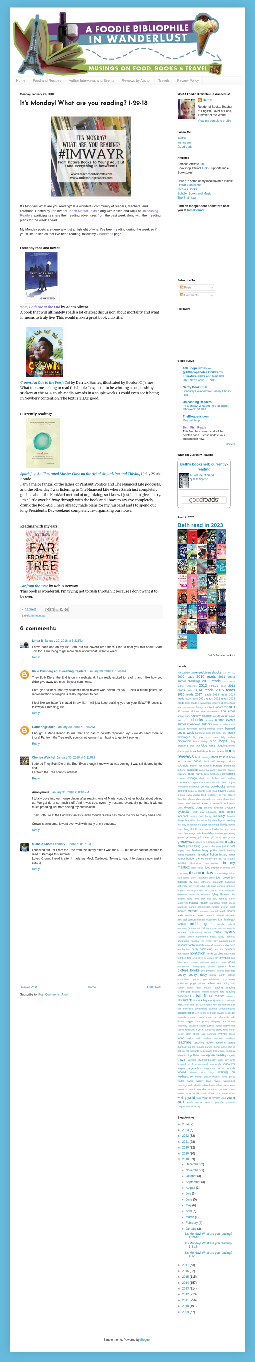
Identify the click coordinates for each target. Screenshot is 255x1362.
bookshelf (209, 761)
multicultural (195, 932)
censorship (228, 773)
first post (202, 824)
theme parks (220, 1047)
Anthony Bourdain (201, 715)
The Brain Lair (187, 198)
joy (190, 881)
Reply (36, 657)
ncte (232, 945)
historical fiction (207, 854)
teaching (184, 1042)
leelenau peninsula (188, 894)
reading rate (217, 991)
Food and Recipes (47, 80)
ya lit (191, 1098)
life (233, 894)
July (189, 1193)
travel (182, 1060)
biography (184, 741)
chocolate (183, 782)
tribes (220, 1059)
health (222, 850)
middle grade (202, 924)
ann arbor (228, 711)
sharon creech (196, 1017)
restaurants (185, 1000)
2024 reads (191, 703)
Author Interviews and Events (91, 80)
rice (195, 1000)
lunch (232, 898)
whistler (198, 1085)
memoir (193, 911)
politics (231, 975)
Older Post (154, 987)
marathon (215, 903)
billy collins (228, 737)
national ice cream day (204, 941)
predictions (183, 979)
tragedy (231, 1055)
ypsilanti (230, 1102)
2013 (223, 685)
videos (182, 1072)
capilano (182, 773)
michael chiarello (225, 915)
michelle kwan (204, 919)
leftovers (205, 894)
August (191, 1188)
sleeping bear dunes (223, 1021)
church (216, 782)
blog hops (218, 741)
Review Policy (188, 80)
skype (189, 1021)
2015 (186, 1276)
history (223, 854)
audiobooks (193, 720)
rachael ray (213, 983)
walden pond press (223, 1076)
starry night (222, 1029)
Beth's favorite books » (221, 655)
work (188, 1093)
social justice (207, 1025)
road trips (230, 1000)
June (189, 1199)
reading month (200, 991)
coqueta (192, 791)
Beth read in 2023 (200, 525)
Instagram (184, 142)
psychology (229, 979)
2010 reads (206, 676)
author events (225, 720)
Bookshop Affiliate (190, 168)
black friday (200, 741)
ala (203, 711)
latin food (204, 890)
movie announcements (222, 928)
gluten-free (201, 841)
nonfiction (197, 953)
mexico (201, 915)
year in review (211, 1097)
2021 (186, 1142)
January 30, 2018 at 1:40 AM (76, 727)
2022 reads (221, 698)
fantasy (219, 816)
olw (216, 957)
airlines (195, 711)
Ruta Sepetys (200, 479)
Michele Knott (42, 844)
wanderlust (229, 1081)
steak (232, 1029)
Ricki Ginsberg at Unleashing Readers (59, 671)
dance (191, 799)
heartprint (190, 854)
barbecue (200, 733)
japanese (203, 877)
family (208, 816)
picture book (226, 966)
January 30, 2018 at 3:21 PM (75, 757)
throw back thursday (224, 1051)
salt (233, 1004)
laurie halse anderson (223, 890)
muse (207, 932)
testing (231, 1042)
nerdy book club (202, 949)
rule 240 (217, 1004)
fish (210, 824)
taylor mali (193, 1038)
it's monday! (221, 873)
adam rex (222, 707)
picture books (189, 970)
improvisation (212, 863)
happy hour (184, 850)
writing (182, 1098)
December (193, 1164)
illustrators (195, 863)
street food (199, 1033)
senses (220, 1013)
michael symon (187, 919)
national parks (227, 941)
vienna (193, 1072)
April (189, 1211)
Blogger (145, 1340)
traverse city (194, 1059)
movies (182, 932)
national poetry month (191, 945)
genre (181, 837)
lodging (181, 898)
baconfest (191, 728)
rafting (226, 983)
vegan (181, 1068)
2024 (186, 1124)
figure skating (226, 820)
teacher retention (213, 1038)
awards (217, 724)
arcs (220, 716)
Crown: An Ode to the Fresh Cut (45, 382)
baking (202, 728)
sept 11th (230, 1013)
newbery (230, 949)
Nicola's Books (187, 189)
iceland (182, 863)
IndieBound (195, 210)
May (189, 1205)
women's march (187, 1089)
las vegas (192, 890)
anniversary (184, 715)
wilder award (223, 1085)
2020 (186, 1147)
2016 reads (186, 694)
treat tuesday (209, 1059)
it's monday (38, 615)
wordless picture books (221, 1089)
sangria (213, 1008)
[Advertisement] (91, 963)
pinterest (210, 970)
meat (232, 907)
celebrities (215, 773)
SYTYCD (223, 1033)
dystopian (184, 812)
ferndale (212, 820)
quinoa (201, 983)
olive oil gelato (206, 957)
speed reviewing (186, 1029)
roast (181, 1004)
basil (219, 733)
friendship (208, 833)
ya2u (199, 1097)
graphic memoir (216, 841)
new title (218, 949)
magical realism (198, 902)
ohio (194, 957)
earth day (198, 811)
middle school (226, 924)
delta (187, 803)
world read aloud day (206, 1093)
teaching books (204, 1042)
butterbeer (229, 765)
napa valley (217, 936)
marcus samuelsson (199, 907)
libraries (225, 894)
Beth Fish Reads (194, 427)
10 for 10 (229, 672)
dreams (208, 807)
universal (203, 1064)
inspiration (216, 867)
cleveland (183, 786)
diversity (189, 807)
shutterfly (224, 1017)
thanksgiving (184, 1047)
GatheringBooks (43, 727)
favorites (190, 820)
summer (211, 1033)
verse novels (226, 1068)
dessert (195, 803)
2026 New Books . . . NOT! (199, 380)
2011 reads (211, 681)
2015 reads (225, 690)
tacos (232, 1033)
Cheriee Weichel (43, 757)
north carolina (214, 953)
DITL (180, 807)
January (191, 1228)
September (193, 1182)
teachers (230, 1038)
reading (218, 987)
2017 (186, 1265)
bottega (221, 761)
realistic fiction (201, 996)
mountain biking (200, 928)
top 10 (192, 1055)
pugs (193, 983)
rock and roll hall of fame (198, 1004)
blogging (222, 745)
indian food (203, 867)
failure (193, 816)
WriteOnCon (228, 1093)
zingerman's (184, 1106)
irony (185, 873)
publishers (183, 983)
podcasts (230, 970)
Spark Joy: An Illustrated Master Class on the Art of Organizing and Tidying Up (83, 474)
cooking (182, 790)
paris (223, 962)
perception (183, 966)
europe (230, 811)
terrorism (221, 1042)
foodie (215, 829)
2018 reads (220, 694)
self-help (211, 1013)
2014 (189, 690)
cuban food (199, 795)
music (218, 932)
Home (20, 80)
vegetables (194, 1068)
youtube (219, 1102)
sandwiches (201, 1008)
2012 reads (208, 686)
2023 (186, 1130)
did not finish (227, 803)
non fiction (183, 953)
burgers (217, 765)
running (226, 1004)
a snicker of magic (194, 707)
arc (214, 715)
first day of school (187, 824)
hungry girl (211, 858)
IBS (220, 858)
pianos (211, 966)
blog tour (195, 745)
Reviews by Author (136, 80)
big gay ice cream (205, 737)
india (193, 867)
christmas (205, 782)
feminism (201, 820)
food (193, 829)
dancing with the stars (209, 799)
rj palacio (218, 1000)
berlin (231, 732)
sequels (182, 1017)
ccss (206, 773)
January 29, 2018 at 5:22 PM (63, 640)
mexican (190, 915)
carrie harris (195, 773)
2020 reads (192, 698)
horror (231, 854)
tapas (181, 1038)
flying (186, 829)
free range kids (192, 833)
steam (181, 1033)
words (181, 1093)
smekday (182, 1025)
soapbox (193, 1025)
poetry (182, 974)
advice (185, 711)
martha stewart (220, 907)
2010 (186, 1306)
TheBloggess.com (195, 416)
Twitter (182, 138)
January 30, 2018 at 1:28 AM (107, 671)
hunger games (195, 858)
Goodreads (105, 234)
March (190, 1217)
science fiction (186, 1012)
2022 (186, 1136)
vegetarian (209, 1068)
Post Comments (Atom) (54, 994)
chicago (192, 778)
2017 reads (203, 694)
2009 (186, 1312)
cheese (181, 778)
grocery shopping (211, 846)
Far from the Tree (34, 586)
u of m (192, 1064)
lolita (190, 898)
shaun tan (212, 1017)
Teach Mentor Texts (82, 211)
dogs (199, 807)
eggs (221, 811)
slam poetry (202, 1021)
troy (226, 1059)
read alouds (203, 987)
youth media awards (199, 1102)
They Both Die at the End (40, 307)
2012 (186, 1294)
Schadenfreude (227, 1008)
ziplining (195, 1106)
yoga (223, 1097)
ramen (181, 987)
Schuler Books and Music (194, 193)
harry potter (209, 850)
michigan (217, 919)
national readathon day (216, 945)
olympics (225, 957)
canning (222, 769)
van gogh (215, 1064)
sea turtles (200, 1013)
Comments (189, 295)
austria (209, 720)
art (226, 715)
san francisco (185, 1008)
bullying (207, 765)
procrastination (211, 979)
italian (232, 873)
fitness (215, 824)
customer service (217, 795)
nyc (189, 957)
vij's (203, 1072)
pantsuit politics (209, 962)
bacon (181, 728)
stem (188, 1033)
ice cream (229, 858)
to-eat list (182, 1055)
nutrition (182, 957)
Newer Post (29, 987)
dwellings (218, 807)
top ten (200, 1055)
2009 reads (186, 676)
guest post (228, 846)
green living (193, 846)
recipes (219, 996)
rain (233, 983)
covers (222, 790)
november (229, 953)
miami (210, 915)
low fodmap (220, 898)
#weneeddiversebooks (206, 672)
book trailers (219, 757)
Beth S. (208, 100)
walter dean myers (208, 1081)
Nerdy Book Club (195, 387)
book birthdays (199, 751)
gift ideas (203, 837)
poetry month (217, 975)
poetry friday (197, 974)
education (211, 811)
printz (196, 979)
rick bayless (205, 1000)
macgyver (183, 903)
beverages (184, 737)
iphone (226, 867)
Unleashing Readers (197, 402)
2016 (186, 1271)
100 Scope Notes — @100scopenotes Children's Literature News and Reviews (203, 372)
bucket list (196, 765)
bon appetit (184, 751)
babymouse (228, 724)
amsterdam (213, 711)
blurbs (231, 745)
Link (202, 164)
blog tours (208, 745)
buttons (181, 769)
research (230, 996)
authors (207, 724)
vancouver (228, 1064)
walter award (185, 1081)
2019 (186, 1153)
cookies (231, 786)
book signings (203, 757)
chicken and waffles (223, 778)
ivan (180, 877)
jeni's (212, 877)
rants (190, 987)
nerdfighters (184, 949)
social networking (225, 1025)
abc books (210, 707)
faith (201, 816)
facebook (183, 816)
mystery (229, 932)
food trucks (205, 829)
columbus (194, 786)
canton (231, 769)
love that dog (202, 898)
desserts (205, 803)
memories (204, 911)
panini (195, 962)
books (198, 761)
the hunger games (202, 1047)
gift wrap (216, 837)
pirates (220, 970)
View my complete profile (214, 120)
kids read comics (215, 885)
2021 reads (206, 698)
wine (232, 1085)
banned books (215, 728)
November (193, 1170)
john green (223, 877)
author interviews (189, 724)
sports (200, 1029)
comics (205, 786)
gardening (229, 833)
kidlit (202, 885)
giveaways (186, 842)
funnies (219, 833)
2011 (186, 1300)
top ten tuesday (216, 1055)
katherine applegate (212, 881)
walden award (203, 1076)
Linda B (37, 640)
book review (216, 751)
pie (203, 970)
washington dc (185, 1085)
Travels (164, 80)
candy (213, 769)
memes (182, 911)
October (191, 1176)
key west (193, 885)
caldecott (192, 769)
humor (181, 858)
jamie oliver (190, 877)
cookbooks (218, 786)
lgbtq (215, 894)
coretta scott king (207, 791)
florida (224, 824)
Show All (230, 444)
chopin (194, 782)
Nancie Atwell (186, 936)
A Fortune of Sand (202, 475)
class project (228, 782)
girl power (229, 837)
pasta (231, 962)
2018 (186, 1159)
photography (198, 966)
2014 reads (204, 690)
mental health (218, 911)
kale (196, 881)
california (203, 769)
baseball (210, 733)
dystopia (230, 807)
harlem (196, 850)
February (192, 1222)
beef (224, 733)
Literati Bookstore (189, 185)
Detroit (215, 803)
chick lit (204, 778)
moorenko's (184, 928)
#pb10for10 (184, 672)
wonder (201, 1089)
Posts (186, 287)
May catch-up (191, 420)
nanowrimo (202, 936)
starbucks (210, 1029)
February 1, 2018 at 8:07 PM (72, 844)
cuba (189, 795)
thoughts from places (201, 1051)
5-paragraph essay (208, 703)
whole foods (208, 1085)
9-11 (220, 703)
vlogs (211, 1072)
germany (191, 837)
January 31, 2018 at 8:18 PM (70, 792)
